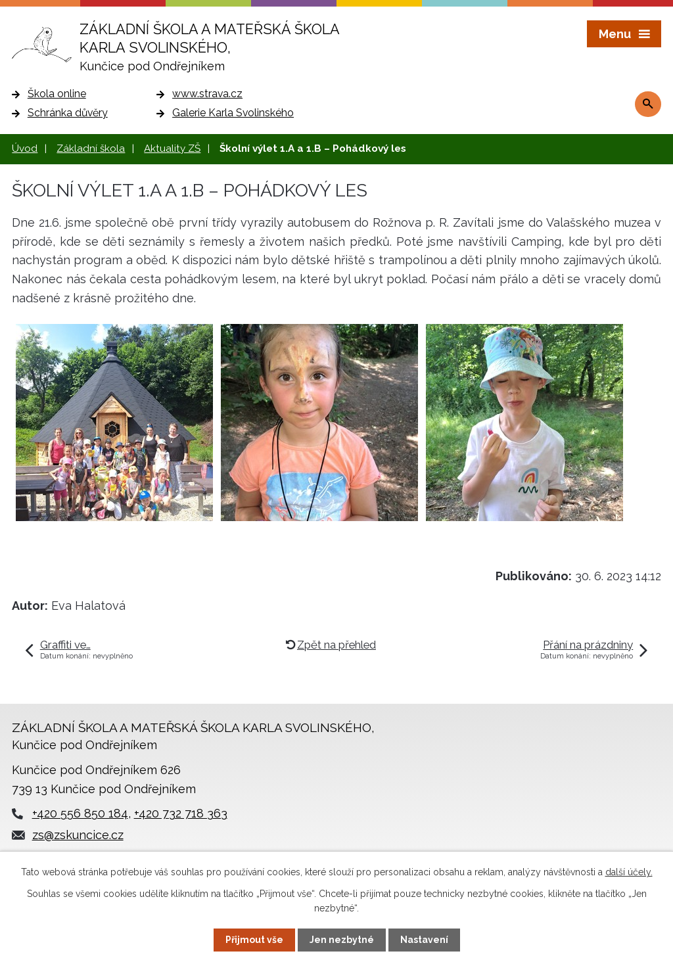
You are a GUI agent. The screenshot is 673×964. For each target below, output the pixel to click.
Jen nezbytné (342, 939)
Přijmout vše (254, 939)
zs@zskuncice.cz (78, 835)
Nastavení (424, 939)
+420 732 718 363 (180, 813)
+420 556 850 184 (80, 813)
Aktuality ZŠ (172, 148)
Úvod (24, 148)
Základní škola (91, 148)
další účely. (629, 872)
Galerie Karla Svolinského (233, 112)
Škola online (57, 93)
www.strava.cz (207, 93)
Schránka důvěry (68, 112)
